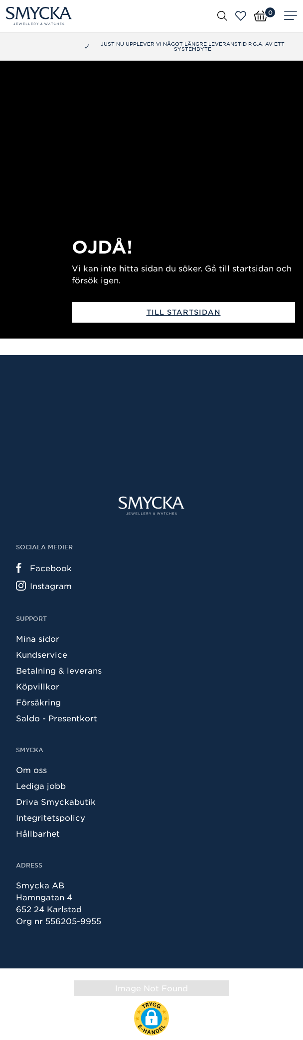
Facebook (44, 568)
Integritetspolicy (50, 817)
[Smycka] (39, 15)
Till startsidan (184, 312)
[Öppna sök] (222, 15)
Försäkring (38, 702)
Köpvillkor (37, 686)
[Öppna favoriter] (240, 15)
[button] (151, 1018)
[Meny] (290, 15)
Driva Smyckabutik (56, 801)
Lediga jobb (41, 785)
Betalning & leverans (59, 670)
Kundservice (41, 654)
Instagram (44, 586)
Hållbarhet (38, 833)
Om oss (31, 770)
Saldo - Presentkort (56, 718)
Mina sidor (37, 638)
